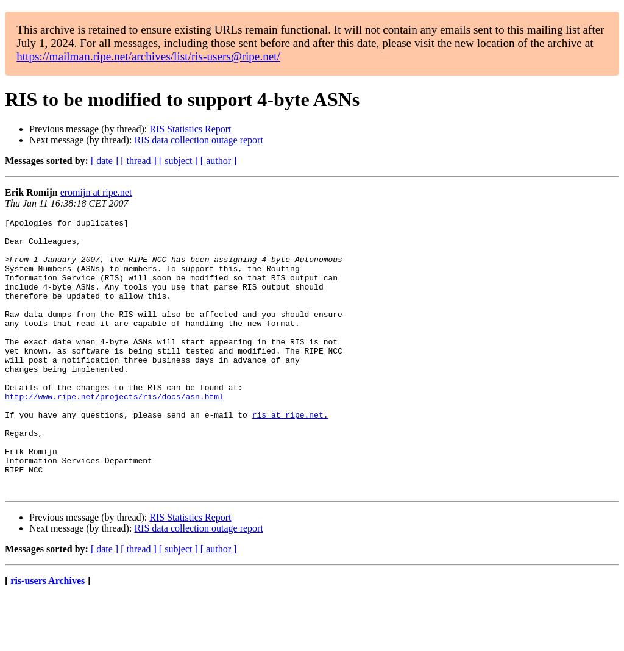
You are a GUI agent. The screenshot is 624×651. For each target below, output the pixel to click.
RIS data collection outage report (198, 140)
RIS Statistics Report (190, 129)
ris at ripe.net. (290, 454)
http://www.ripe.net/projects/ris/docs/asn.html (114, 432)
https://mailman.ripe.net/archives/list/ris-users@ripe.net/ (148, 56)
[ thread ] (139, 160)
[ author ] (218, 160)
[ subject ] (178, 160)
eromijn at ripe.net (96, 192)
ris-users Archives (47, 635)
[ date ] (104, 160)
